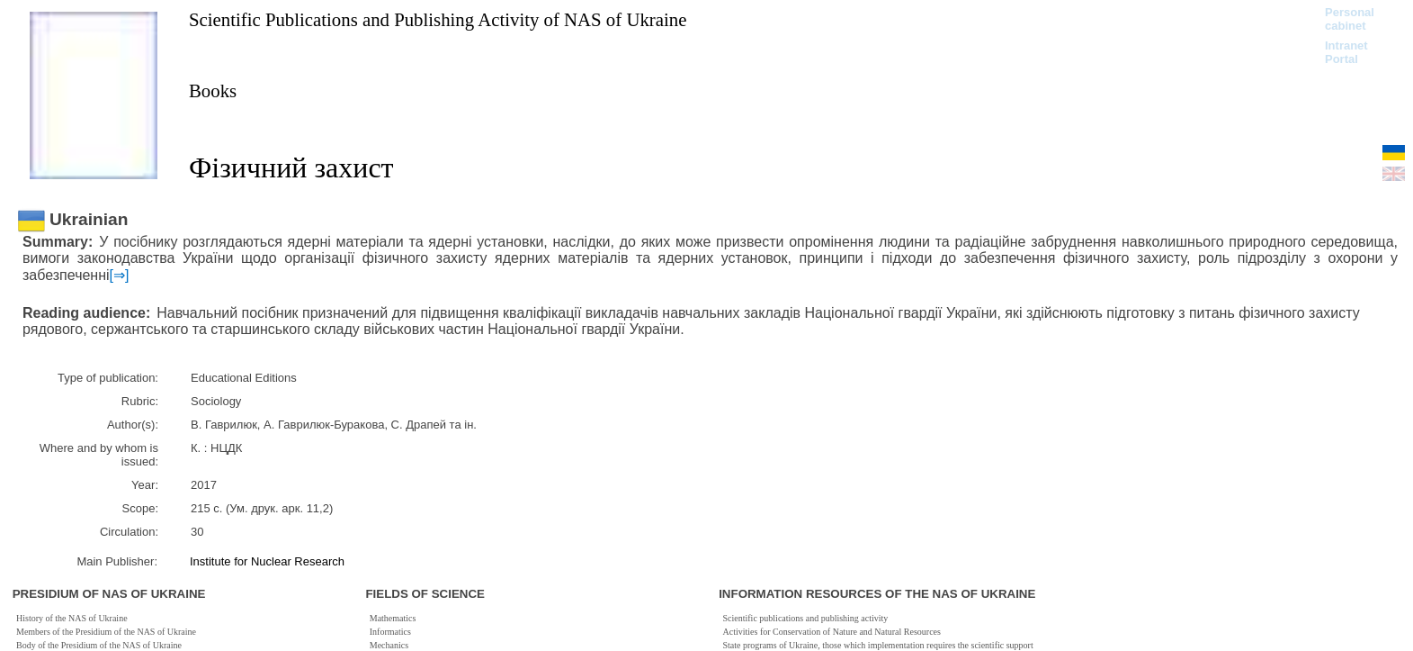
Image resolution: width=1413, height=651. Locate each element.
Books (213, 90)
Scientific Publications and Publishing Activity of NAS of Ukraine (437, 19)
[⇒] (120, 275)
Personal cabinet (1349, 18)
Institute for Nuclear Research (267, 561)
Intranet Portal (1346, 52)
